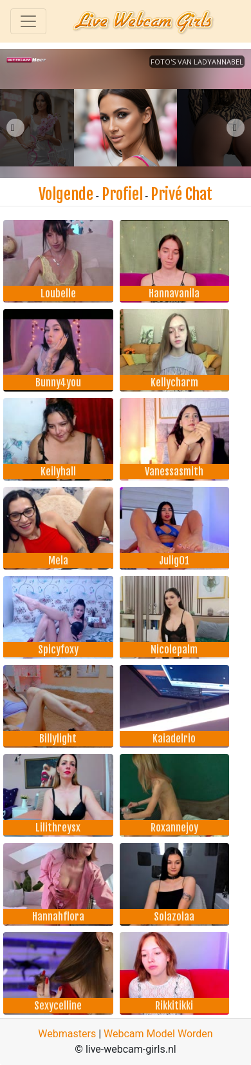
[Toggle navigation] (28, 21)
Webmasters (67, 1034)
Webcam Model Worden (158, 1034)
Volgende (66, 194)
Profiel (122, 194)
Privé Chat (181, 194)
